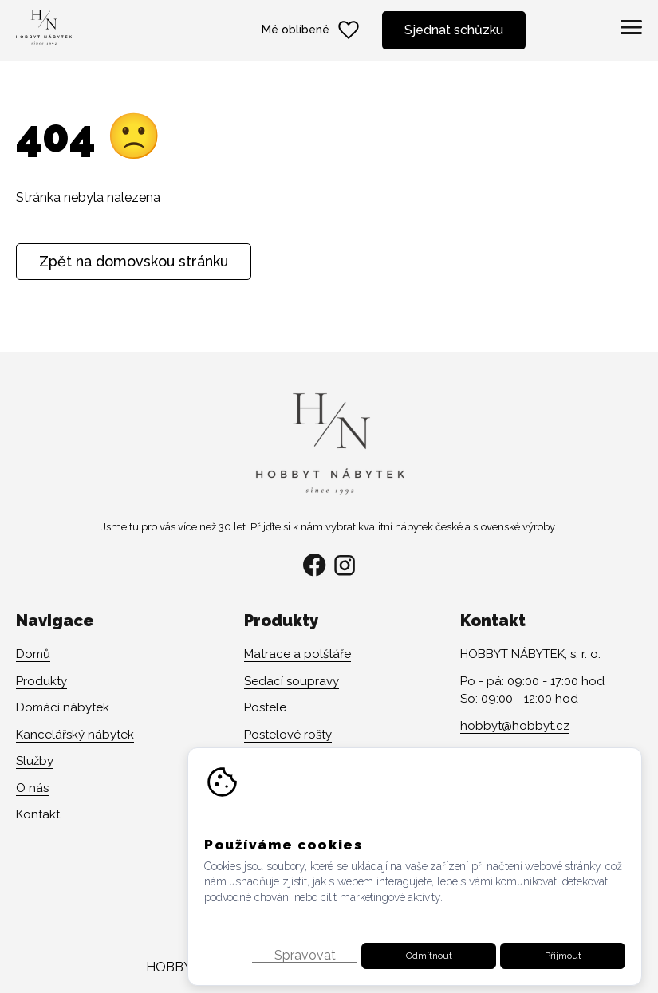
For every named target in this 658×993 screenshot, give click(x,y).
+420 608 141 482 (508, 752)
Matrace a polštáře (297, 654)
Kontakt (38, 814)
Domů (33, 654)
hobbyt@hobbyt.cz (514, 726)
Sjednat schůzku (453, 29)
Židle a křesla (281, 761)
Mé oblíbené (311, 30)
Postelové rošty (288, 734)
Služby (34, 761)
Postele (265, 707)
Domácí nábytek (62, 707)
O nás (32, 788)
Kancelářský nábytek (75, 734)
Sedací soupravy (291, 681)
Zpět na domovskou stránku (133, 261)
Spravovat (305, 983)
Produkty (41, 681)
